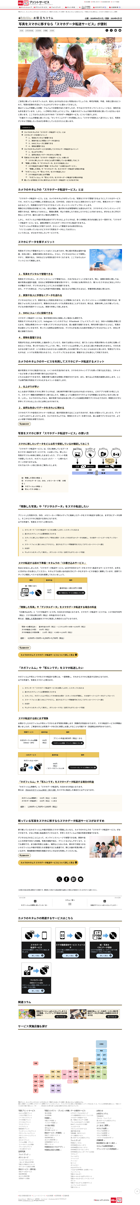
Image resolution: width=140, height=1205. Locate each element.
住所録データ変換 (24, 1179)
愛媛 (52, 1086)
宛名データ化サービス (25, 1172)
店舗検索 (99, 1141)
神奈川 (93, 1077)
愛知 (81, 1077)
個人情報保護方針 (25, 1196)
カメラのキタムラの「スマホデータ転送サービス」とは (45, 132)
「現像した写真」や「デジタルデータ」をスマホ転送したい (46, 163)
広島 (52, 1077)
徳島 (58, 1091)
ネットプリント (22, 1199)
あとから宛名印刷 (24, 1177)
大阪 (70, 1077)
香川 (58, 1086)
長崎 (35, 1082)
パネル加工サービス (25, 1149)
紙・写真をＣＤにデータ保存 (79, 1120)
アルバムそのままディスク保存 (80, 1123)
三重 (75, 1082)
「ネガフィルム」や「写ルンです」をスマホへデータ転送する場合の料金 (55, 177)
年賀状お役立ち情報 (52, 1150)
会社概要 (50, 1196)
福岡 (41, 1077)
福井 (75, 1068)
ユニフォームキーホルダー (79, 1185)
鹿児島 (35, 1091)
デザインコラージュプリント (27, 1136)
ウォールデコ (75, 1157)
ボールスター (75, 1166)
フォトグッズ (75, 1141)
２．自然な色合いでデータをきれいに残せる (44, 155)
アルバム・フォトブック (104, 1119)
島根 (52, 1072)
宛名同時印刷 (23, 1174)
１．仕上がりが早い (35, 152)
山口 (47, 1077)
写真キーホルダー (76, 1175)
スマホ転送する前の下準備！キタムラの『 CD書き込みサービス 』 (53, 166)
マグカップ (74, 1155)
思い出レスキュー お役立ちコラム (74, 11)
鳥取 (58, 1072)
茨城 (104, 1068)
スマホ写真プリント (25, 1120)
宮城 (104, 1059)
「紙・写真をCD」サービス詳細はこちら (71, 593)
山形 (99, 1059)
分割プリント (23, 1138)
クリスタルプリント (25, 1123)
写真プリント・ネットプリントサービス (28, 11)
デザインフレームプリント (27, 1134)
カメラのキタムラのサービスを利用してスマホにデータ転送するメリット (51, 149)
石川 (75, 1061)
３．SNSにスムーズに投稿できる (40, 143)
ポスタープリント (24, 1140)
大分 (41, 1082)
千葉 (104, 1075)
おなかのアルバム (76, 1168)
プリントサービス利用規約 (106, 1150)
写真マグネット (75, 1188)
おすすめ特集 (101, 1123)
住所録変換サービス (51, 1142)
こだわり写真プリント (25, 1116)
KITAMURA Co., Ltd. (28, 1201)
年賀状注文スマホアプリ (54, 1148)
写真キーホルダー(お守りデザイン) (81, 1177)
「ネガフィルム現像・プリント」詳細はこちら (67, 743)
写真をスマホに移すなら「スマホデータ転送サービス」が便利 (101, 11)
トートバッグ (75, 1159)
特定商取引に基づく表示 (105, 1144)
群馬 (93, 1068)
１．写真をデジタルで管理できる (40, 138)
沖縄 (35, 1063)
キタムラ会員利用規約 (104, 1147)
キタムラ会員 (101, 1129)
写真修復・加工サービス (78, 1134)
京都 (70, 1072)
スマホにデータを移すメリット (35, 135)
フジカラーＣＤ (75, 1127)
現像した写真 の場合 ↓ (32, 478)
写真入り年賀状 (49, 1121)
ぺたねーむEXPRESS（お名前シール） (82, 1170)
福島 (102, 1063)
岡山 (58, 1077)
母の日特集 (48, 1114)
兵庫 (64, 1075)
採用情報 (58, 1196)
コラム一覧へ (70, 902)
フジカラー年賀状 (50, 1123)
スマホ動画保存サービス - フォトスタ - (82, 1116)
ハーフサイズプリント (25, 1118)
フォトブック (23, 1155)
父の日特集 (48, 1116)
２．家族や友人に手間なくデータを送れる (44, 140)
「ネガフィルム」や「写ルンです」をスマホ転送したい (44, 172)
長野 (87, 1070)
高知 (52, 1091)
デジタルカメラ (52, 1199)
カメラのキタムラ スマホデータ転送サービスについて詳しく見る (47, 655)
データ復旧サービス (77, 1136)
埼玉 (99, 1072)
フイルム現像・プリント (26, 1143)
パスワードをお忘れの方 (104, 1138)
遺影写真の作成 (75, 1132)
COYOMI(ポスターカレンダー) (79, 1150)
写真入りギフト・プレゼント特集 (57, 1111)
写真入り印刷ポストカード (27, 1165)
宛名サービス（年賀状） (54, 1133)
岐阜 (81, 1070)
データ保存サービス (78, 1111)
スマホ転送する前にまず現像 (39, 174)
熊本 (35, 1086)
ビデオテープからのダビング (79, 1114)
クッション (74, 1161)
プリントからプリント (25, 1147)
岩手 (104, 1055)
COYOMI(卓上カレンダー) (78, 1146)
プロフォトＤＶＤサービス (79, 1129)
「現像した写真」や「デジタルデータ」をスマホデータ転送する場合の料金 (56, 169)
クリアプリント (23, 1127)
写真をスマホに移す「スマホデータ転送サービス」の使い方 (46, 157)
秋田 (99, 1055)
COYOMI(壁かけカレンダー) (79, 1148)
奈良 (75, 1077)
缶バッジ (73, 1163)
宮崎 (41, 1086)
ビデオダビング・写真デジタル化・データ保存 (52, 11)
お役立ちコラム (102, 1114)
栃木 (99, 1068)
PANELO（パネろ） (76, 1143)
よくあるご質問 (102, 1126)
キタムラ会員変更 (102, 1134)
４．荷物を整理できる (36, 146)
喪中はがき (48, 1128)
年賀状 (47, 1119)
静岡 (87, 1077)
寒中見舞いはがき (50, 1131)
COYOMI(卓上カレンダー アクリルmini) (82, 1152)
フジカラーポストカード (26, 1160)
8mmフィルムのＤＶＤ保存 (79, 1125)
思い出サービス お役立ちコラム (80, 1138)
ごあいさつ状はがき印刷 (26, 1163)
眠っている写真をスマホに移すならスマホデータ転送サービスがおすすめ (51, 180)
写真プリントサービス (26, 1111)
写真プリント (30, 1199)
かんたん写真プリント (25, 1114)
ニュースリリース (39, 1196)
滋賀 (75, 1072)
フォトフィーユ (75, 1172)
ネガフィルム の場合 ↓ (32, 486)
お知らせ (99, 1111)
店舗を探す (25, 424)
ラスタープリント (24, 1125)
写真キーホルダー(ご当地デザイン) (81, 1183)
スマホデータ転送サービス (67, 114)
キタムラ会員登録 (102, 1131)
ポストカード (23, 1158)
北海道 (102, 1044)
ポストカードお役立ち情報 (27, 1167)
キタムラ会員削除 (102, 1136)
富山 (81, 1063)
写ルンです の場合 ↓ (31, 489)
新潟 (90, 1063)
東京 (99, 1077)
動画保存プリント (24, 1129)
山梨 (93, 1072)
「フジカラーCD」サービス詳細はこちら (82, 767)
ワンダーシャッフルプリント (27, 1132)
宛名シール (48, 1145)
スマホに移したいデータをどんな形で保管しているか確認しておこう (53, 160)
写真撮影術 (100, 1116)
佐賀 (35, 1077)
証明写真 (21, 1152)
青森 (102, 1051)
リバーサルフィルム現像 (26, 1145)
